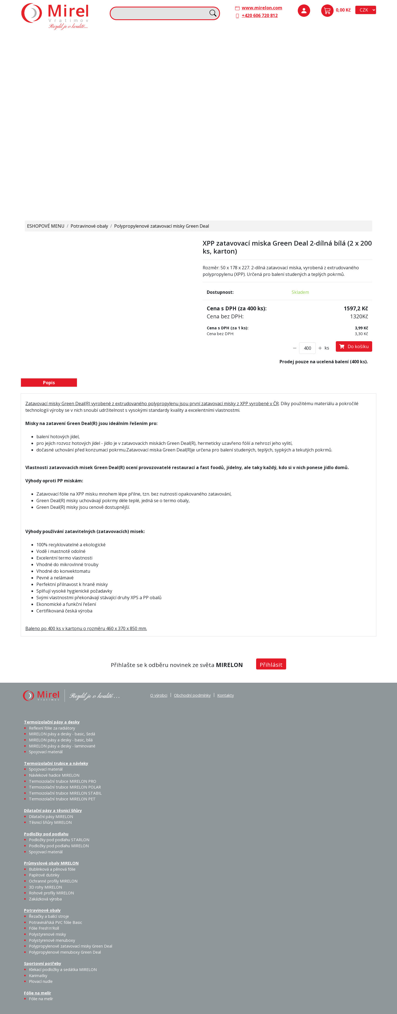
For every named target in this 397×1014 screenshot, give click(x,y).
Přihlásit (271, 664)
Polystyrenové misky (47, 934)
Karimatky (157, 140)
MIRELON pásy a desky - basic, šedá (67, 60)
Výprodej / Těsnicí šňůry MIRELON (260, 81)
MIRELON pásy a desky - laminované (62, 746)
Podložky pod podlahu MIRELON (334, 57)
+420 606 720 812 (260, 15)
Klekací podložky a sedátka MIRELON (63, 969)
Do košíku (354, 346)
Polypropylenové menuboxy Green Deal (55, 201)
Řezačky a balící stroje (46, 146)
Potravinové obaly (43, 132)
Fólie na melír (216, 132)
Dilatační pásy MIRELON (51, 816)
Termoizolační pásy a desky (52, 39)
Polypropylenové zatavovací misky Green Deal (161, 226)
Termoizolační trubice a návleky (146, 39)
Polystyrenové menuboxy (52, 940)
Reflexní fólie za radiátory (52, 728)
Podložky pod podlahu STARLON (315, 57)
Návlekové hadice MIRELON (157, 53)
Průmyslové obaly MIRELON (321, 77)
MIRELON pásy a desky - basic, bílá (85, 60)
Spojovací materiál (48, 86)
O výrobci (158, 695)
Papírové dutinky (334, 88)
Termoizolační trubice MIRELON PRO (62, 781)
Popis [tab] (49, 383)
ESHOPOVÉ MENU (46, 226)
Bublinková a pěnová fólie (318, 95)
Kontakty (225, 695)
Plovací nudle (171, 143)
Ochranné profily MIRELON (353, 92)
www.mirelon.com (262, 8)
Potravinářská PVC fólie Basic (55, 922)
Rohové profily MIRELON (334, 114)
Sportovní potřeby (133, 132)
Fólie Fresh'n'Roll (86, 143)
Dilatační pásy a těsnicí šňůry (232, 39)
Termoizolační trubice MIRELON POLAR (65, 787)
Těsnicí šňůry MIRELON (244, 53)
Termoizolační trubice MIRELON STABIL (65, 793)
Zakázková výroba (354, 111)
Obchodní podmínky (192, 695)
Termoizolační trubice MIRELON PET (161, 86)
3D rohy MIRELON (45, 887)
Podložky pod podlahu (315, 39)
